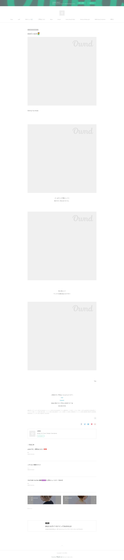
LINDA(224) (73, 411)
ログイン (91, 3)
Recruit (59, 19)
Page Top (62, 546)
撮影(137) (29, 410)
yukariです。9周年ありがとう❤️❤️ (37, 449)
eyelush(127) (86, 410)
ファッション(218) (79, 411)
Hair (62, 397)
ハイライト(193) (48, 411)
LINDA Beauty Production (100, 19)
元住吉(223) (47, 413)
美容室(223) (30, 413)
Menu (51, 19)
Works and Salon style (85, 19)
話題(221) (42, 413)
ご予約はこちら (41, 19)
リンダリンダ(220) (61, 411)
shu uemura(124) (56, 410)
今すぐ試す (81, 3)
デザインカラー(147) (36, 410)
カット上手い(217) (36, 413)
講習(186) (94, 411)
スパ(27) (82, 410)
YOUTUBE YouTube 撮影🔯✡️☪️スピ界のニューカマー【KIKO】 (45, 480)
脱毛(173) (90, 411)
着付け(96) (43, 411)
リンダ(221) (68, 411)
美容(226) (85, 411)
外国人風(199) (55, 411)
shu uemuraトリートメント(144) (46, 410)
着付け (112, 19)
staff (19, 19)
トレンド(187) (37, 411)
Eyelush (62, 400)
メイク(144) (70, 410)
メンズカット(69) (76, 410)
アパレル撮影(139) (64, 410)
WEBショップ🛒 (29, 19)
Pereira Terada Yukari (70, 19)
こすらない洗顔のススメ (34, 464)
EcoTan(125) (92, 410)
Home (11, 19)
